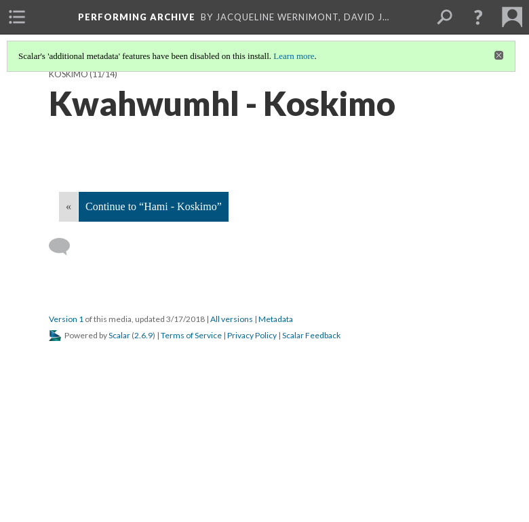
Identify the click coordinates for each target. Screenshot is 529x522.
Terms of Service (191, 335)
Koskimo (68, 74)
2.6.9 (143, 335)
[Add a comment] (65, 247)
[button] (478, 17)
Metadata (275, 319)
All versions (231, 319)
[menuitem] (17, 17)
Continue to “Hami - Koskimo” (153, 206)
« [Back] (68, 206)
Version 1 (66, 319)
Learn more (293, 56)
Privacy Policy (252, 335)
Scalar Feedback (311, 335)
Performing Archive (136, 17)
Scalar (119, 335)
